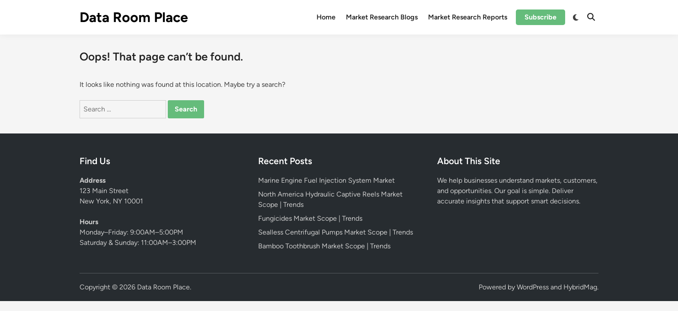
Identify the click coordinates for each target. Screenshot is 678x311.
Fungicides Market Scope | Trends (310, 218)
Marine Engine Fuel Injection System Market (326, 180)
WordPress (533, 287)
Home (326, 17)
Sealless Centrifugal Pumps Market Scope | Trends (335, 232)
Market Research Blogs (382, 17)
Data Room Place (134, 17)
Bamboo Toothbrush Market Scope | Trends (324, 246)
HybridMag (580, 287)
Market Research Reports (467, 17)
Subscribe (540, 17)
